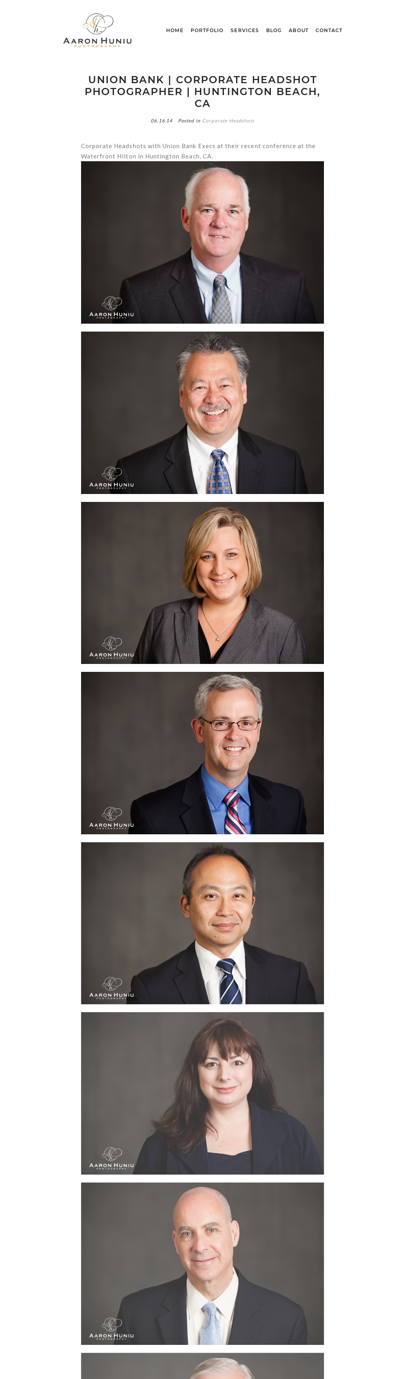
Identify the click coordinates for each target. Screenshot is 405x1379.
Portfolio (207, 30)
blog (274, 30)
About (298, 30)
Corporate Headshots (228, 121)
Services (245, 30)
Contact (329, 30)
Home (174, 30)
